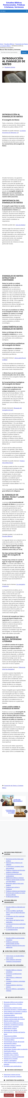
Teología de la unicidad (10, 1058)
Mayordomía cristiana (10, 1028)
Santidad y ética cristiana (11, 1055)
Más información (20, 1092)
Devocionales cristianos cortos (13, 1008)
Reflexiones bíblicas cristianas (15, 878)
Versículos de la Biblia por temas (13, 1023)
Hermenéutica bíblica (10, 1043)
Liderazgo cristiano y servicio (12, 1045)
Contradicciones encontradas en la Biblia (10, 811)
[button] (27, 11)
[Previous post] (2, 800)
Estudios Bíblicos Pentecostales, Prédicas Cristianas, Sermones (14, 4)
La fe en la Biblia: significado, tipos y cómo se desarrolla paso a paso (15, 912)
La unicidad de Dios (12, 929)
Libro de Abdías (20, 225)
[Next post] (26, 811)
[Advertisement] (14, 28)
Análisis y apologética (10, 1060)
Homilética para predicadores (12, 1066)
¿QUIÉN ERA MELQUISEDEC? (18, 800)
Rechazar (8, 1095)
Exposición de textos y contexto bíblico (15, 1009)
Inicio (1, 44)
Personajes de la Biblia (10, 1030)
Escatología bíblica (9, 1015)
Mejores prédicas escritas (11, 1021)
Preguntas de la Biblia (10, 1036)
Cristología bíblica (9, 1040)
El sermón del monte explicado (15, 927)
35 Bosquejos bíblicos (12, 896)
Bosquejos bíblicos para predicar (13, 1002)
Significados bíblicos (10, 1051)
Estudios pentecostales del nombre (14, 1019)
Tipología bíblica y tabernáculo (13, 1013)
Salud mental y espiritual (11, 1026)
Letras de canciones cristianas (13, 1076)
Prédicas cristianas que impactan (16, 891)
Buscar (24, 52)
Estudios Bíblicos (9, 44)
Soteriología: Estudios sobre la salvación (16, 1049)
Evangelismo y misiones (11, 1053)
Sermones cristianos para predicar (14, 1038)
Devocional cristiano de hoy (12, 1074)
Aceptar (20, 1095)
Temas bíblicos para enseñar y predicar (15, 1011)
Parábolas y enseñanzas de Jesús (13, 1024)
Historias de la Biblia (10, 1047)
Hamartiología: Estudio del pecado (14, 1041)
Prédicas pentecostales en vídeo (13, 1017)
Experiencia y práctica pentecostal (14, 1057)
